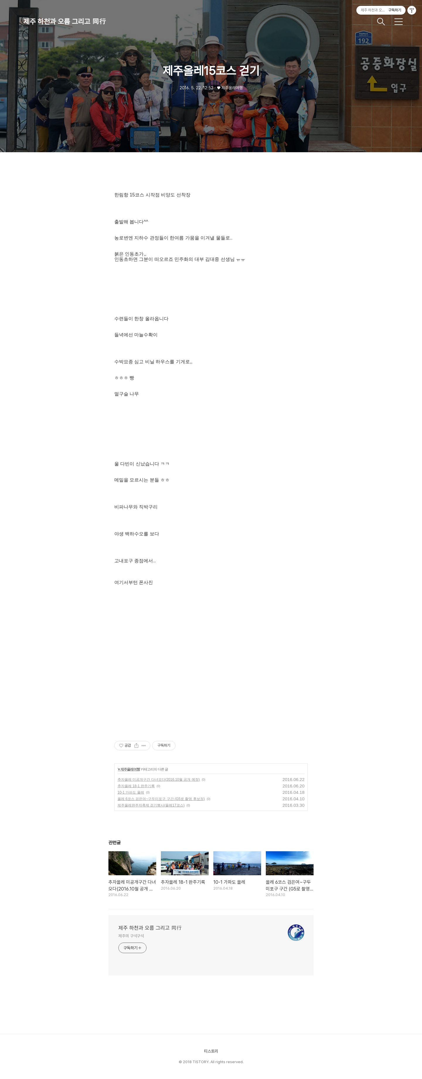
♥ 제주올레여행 (128, 769)
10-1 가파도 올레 (131, 792)
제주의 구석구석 (131, 936)
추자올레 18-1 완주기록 (136, 786)
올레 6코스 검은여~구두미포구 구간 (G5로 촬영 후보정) (161, 799)
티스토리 (211, 1051)
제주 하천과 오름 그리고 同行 (64, 21)
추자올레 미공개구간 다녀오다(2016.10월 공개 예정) (159, 779)
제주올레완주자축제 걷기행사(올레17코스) (151, 805)
